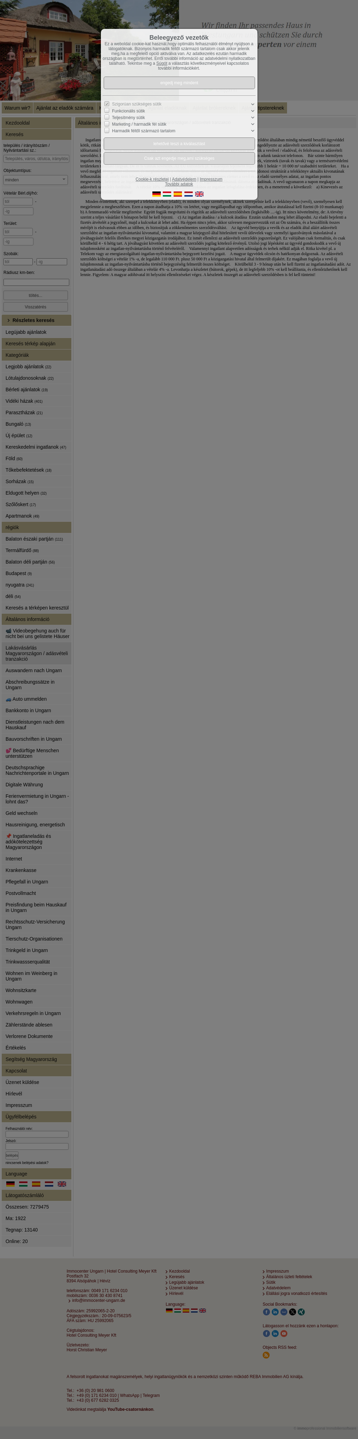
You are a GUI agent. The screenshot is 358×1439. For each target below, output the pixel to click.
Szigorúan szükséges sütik (136, 104)
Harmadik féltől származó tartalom (143, 130)
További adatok (179, 184)
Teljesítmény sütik (128, 117)
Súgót (161, 63)
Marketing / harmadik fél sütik (139, 124)
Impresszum (211, 179)
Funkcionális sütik (128, 111)
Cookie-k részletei (152, 179)
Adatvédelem (184, 179)
